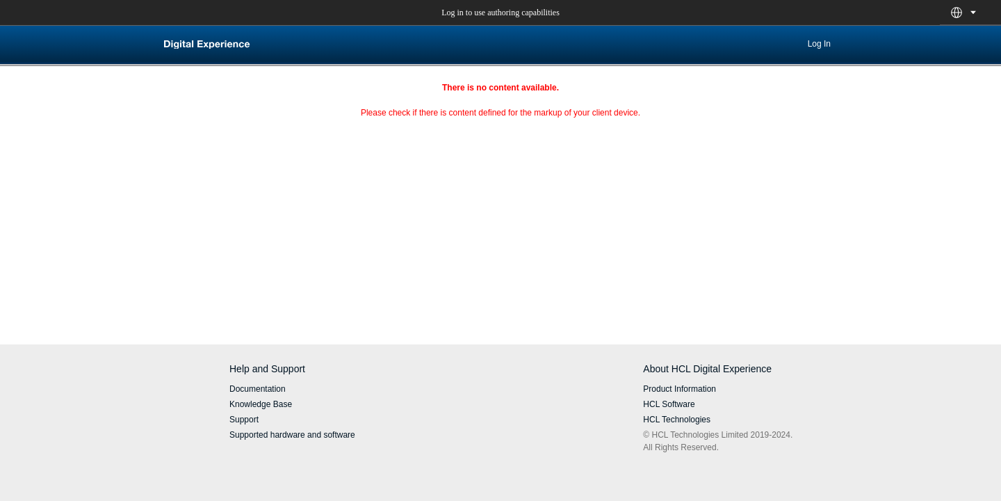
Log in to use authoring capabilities (500, 12)
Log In (819, 44)
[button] (956, 12)
